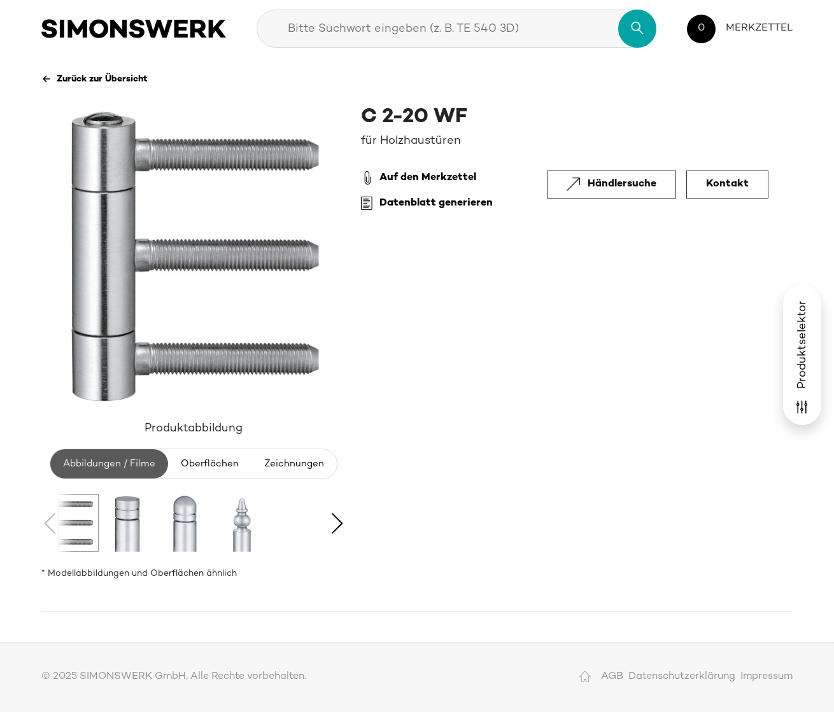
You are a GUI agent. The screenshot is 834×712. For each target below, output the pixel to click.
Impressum (766, 676)
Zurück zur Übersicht (94, 79)
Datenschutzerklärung (681, 676)
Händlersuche (611, 184)
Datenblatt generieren (427, 203)
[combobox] (456, 29)
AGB (612, 676)
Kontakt (727, 184)
